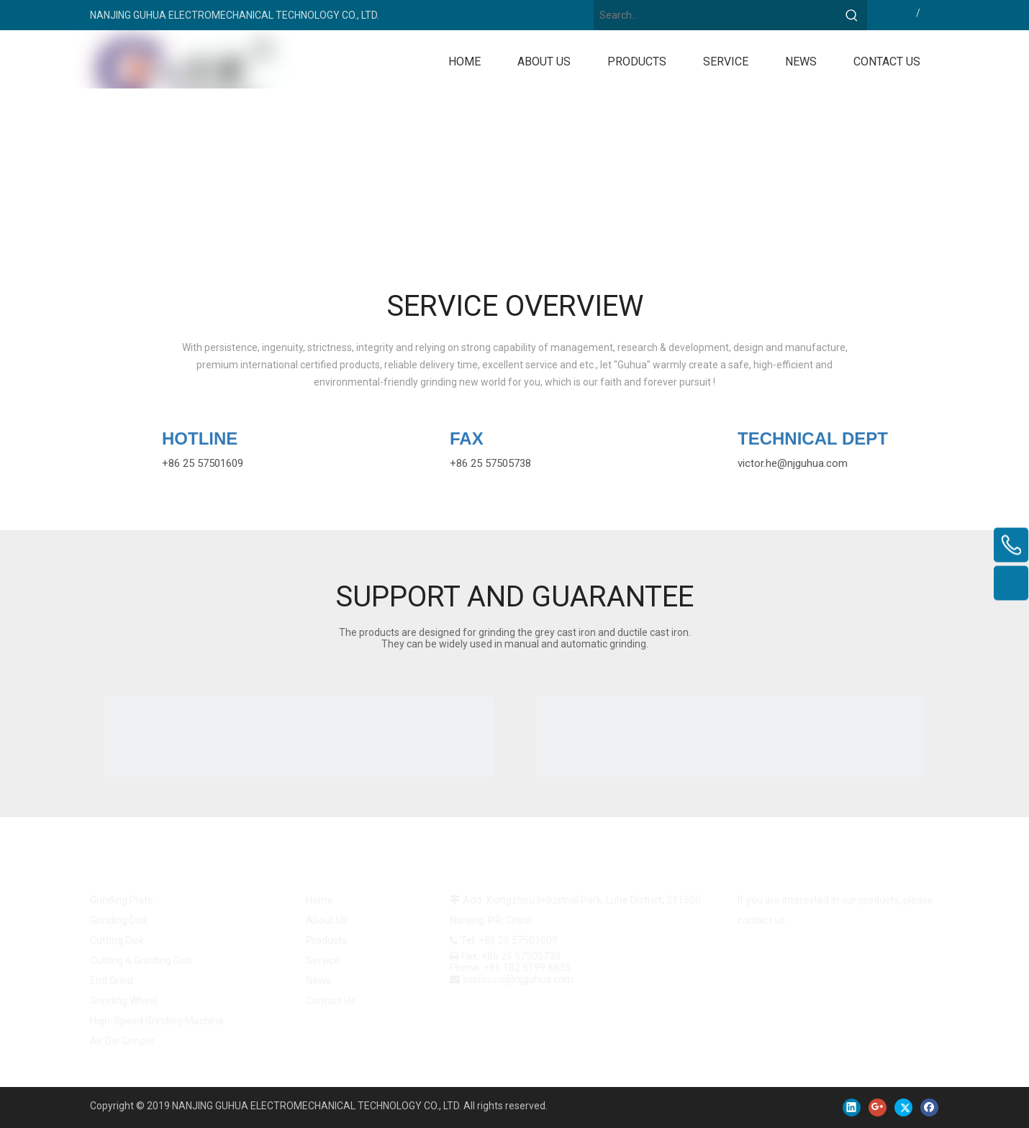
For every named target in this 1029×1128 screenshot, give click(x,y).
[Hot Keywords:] (852, 15)
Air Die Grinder (122, 1041)
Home (319, 900)
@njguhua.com (812, 463)
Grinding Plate (121, 900)
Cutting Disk (117, 940)
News (318, 980)
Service (323, 960)
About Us (327, 920)
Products (326, 940)
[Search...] (715, 15)
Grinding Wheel (124, 1000)
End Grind (111, 980)
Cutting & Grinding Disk (141, 960)
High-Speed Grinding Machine (157, 1021)
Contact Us (330, 1000)
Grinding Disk (119, 920)
